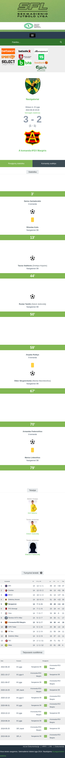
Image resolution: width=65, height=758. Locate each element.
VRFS (44, 747)
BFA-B (8, 595)
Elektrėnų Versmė (12, 599)
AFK (8, 586)
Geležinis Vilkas (11, 636)
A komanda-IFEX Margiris (32, 150)
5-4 (46, 721)
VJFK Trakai (10, 627)
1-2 (46, 682)
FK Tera (9, 631)
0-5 (46, 728)
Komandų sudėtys (48, 163)
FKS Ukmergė (11, 608)
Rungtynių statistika (16, 163)
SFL (50, 747)
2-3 (46, 705)
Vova (8, 613)
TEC (8, 640)
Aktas (8, 645)
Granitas (9, 590)
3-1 (46, 736)
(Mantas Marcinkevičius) (41, 381)
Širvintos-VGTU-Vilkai (13, 618)
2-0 (46, 690)
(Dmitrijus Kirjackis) (39, 266)
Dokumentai (59, 747)
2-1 (46, 674)
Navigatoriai (32, 99)
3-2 (46, 667)
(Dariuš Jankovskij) (38, 304)
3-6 (46, 713)
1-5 (46, 697)
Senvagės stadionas (32, 113)
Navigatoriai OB (36, 667)
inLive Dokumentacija (31, 747)
